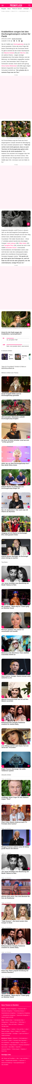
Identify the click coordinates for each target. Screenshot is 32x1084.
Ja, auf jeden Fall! (12, 340)
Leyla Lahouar (11, 243)
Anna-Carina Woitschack (9, 66)
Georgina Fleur (8, 245)
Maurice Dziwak (9, 53)
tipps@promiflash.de (7, 368)
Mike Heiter (22, 243)
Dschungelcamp (19, 44)
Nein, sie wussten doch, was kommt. (18, 346)
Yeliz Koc (22, 53)
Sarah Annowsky (17, 38)
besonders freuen (11, 247)
